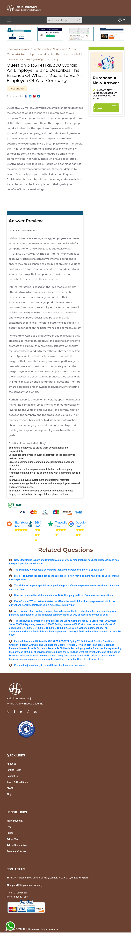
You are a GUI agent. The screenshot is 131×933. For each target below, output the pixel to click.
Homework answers (18, 49)
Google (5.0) (81, 524)
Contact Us (12, 776)
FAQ (9, 827)
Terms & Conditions (17, 782)
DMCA (10, 788)
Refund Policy (14, 770)
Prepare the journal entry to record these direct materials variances (49, 665)
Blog (9, 794)
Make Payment (15, 821)
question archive (42, 49)
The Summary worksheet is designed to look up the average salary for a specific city (59, 570)
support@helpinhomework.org (25, 885)
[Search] (61, 20)
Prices (10, 833)
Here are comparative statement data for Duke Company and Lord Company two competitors (63, 595)
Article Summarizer (17, 845)
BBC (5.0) (38, 524)
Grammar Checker (16, 851)
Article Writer (14, 839)
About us (11, 764)
